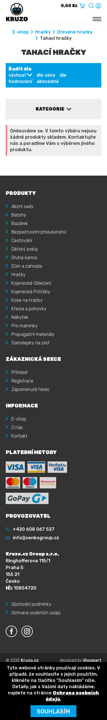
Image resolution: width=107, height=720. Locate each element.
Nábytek (20, 317)
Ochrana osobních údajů (35, 612)
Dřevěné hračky (74, 32)
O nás (17, 427)
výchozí (17, 75)
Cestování (21, 240)
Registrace (22, 381)
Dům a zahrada (26, 266)
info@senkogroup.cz (36, 537)
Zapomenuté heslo (30, 389)
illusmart (92, 660)
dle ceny (46, 75)
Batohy (18, 215)
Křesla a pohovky (29, 308)
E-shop (21, 32)
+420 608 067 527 (33, 529)
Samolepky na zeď (30, 343)
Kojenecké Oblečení (31, 283)
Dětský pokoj (24, 249)
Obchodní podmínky (31, 604)
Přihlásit (19, 372)
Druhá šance (24, 257)
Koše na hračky (27, 300)
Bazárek (19, 223)
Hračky (43, 32)
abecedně (48, 81)
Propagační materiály (32, 334)
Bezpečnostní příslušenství (38, 232)
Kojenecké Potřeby (30, 291)
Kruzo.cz (30, 660)
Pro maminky (24, 325)
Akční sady (22, 206)
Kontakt (19, 436)
